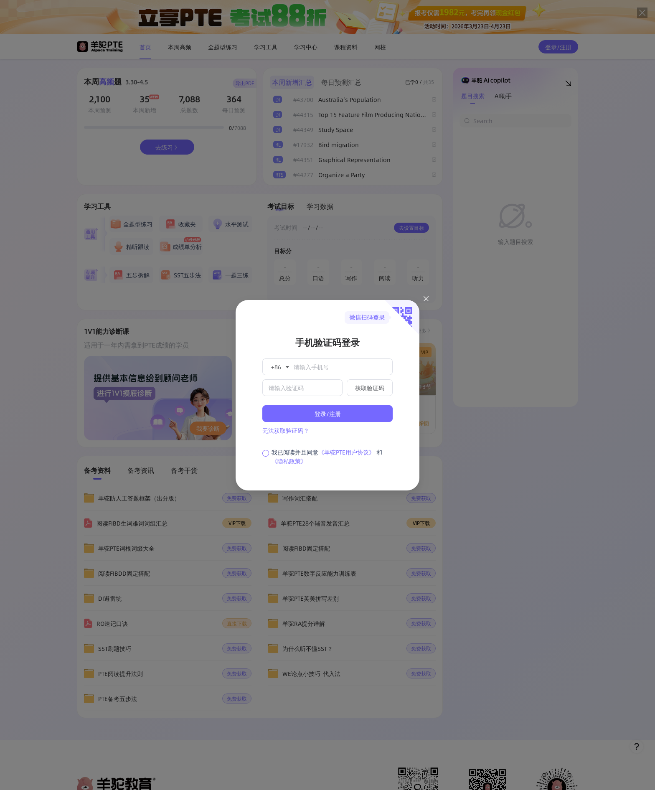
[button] (279, 367)
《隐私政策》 (289, 460)
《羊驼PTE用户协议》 (346, 452)
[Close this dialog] (426, 300)
